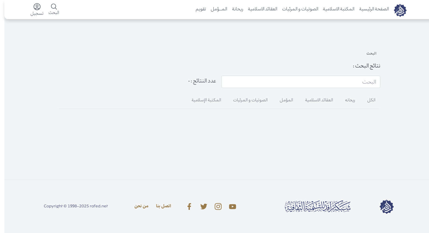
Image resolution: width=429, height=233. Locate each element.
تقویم (196, 9)
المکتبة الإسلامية (202, 100)
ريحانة (233, 9)
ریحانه (346, 100)
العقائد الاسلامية (258, 9)
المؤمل (282, 100)
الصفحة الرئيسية (369, 9)
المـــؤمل (214, 9)
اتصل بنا (159, 206)
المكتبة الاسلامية (334, 9)
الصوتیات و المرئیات (296, 9)
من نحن (137, 206)
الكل (367, 100)
